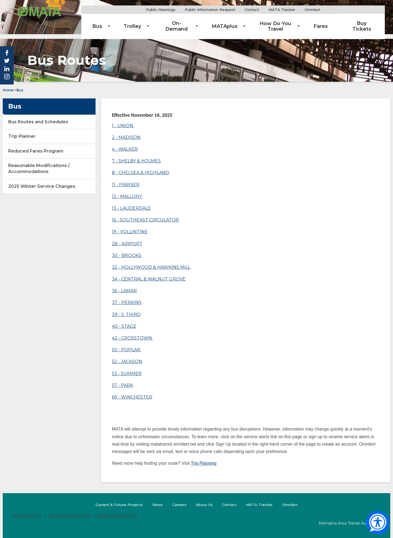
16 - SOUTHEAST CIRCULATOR (145, 215)
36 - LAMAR (124, 286)
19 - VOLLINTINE (130, 227)
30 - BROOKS (126, 250)
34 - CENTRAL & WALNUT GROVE (149, 274)
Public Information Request (225, 9)
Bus (19, 85)
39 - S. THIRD (126, 309)
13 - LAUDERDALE (131, 203)
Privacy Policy (26, 510)
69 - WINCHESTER (132, 392)
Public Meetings (176, 9)
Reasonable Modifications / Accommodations (39, 163)
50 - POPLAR (126, 344)
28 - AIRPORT (127, 238)
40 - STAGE (124, 321)
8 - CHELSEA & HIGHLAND (140, 168)
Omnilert (330, 9)
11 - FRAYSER (125, 179)
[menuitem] (123, 22)
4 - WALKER (125, 144)
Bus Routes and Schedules (47, 119)
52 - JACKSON (127, 356)
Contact (267, 9)
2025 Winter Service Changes (51, 183)
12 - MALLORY (127, 191)
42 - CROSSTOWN (132, 333)
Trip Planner (31, 133)
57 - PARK (122, 380)
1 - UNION (123, 120)
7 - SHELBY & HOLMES (136, 156)
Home (8, 85)
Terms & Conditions (69, 510)
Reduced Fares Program (35, 146)
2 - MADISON (126, 132)
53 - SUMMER (127, 368)
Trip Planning (203, 458)
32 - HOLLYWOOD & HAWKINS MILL (151, 262)
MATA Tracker (297, 9)
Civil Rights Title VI (117, 510)
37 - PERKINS (126, 297)
